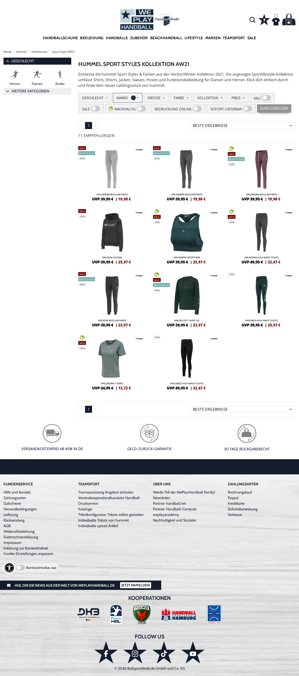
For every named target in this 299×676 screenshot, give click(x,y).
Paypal (233, 498)
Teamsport (234, 38)
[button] (252, 19)
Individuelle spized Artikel (98, 526)
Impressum (12, 542)
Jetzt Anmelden (135, 585)
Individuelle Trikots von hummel (103, 520)
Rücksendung (14, 520)
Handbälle (117, 38)
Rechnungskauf (240, 492)
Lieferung (11, 514)
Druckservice (88, 503)
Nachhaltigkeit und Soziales (174, 520)
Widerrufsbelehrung (19, 531)
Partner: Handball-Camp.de (174, 509)
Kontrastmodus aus (41, 567)
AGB (7, 526)
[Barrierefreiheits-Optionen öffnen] (9, 568)
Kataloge (85, 509)
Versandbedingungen (20, 509)
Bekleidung (91, 38)
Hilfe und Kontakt (17, 492)
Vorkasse (235, 514)
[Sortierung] (242, 125)
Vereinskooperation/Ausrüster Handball (109, 498)
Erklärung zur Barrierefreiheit (26, 548)
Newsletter (161, 498)
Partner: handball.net (169, 503)
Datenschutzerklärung (21, 537)
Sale (251, 38)
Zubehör (139, 38)
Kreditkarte (236, 503)
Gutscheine (12, 503)
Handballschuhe (60, 38)
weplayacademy (166, 514)
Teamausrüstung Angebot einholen (105, 492)
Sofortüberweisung (242, 509)
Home (7, 52)
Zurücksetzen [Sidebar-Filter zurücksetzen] (274, 108)
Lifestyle (194, 38)
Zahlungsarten (15, 498)
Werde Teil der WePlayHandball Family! (184, 492)
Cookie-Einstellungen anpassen (28, 553)
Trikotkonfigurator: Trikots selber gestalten (111, 514)
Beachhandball (166, 38)
